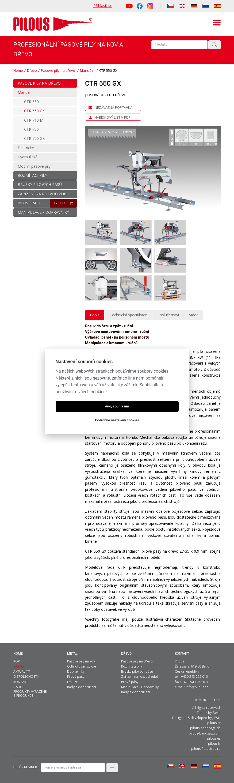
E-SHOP (61, 202)
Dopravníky (76, 671)
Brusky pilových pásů (137, 671)
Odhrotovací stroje (81, 666)
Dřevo (32, 70)
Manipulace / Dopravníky (140, 686)
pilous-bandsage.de (205, 728)
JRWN (217, 717)
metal (72, 653)
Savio (217, 712)
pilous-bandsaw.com (205, 733)
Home (18, 70)
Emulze (72, 681)
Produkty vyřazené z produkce (30, 693)
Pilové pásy (75, 676)
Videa (193, 314)
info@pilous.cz (197, 686)
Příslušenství (168, 314)
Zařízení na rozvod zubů (139, 676)
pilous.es (214, 738)
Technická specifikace (128, 314)
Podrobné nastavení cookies (117, 420)
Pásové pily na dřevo (58, 70)
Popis (94, 314)
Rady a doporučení (81, 686)
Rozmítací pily (131, 666)
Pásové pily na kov (81, 661)
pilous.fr (214, 743)
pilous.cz (214, 723)
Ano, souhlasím (117, 406)
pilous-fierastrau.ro (206, 748)
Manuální (87, 70)
